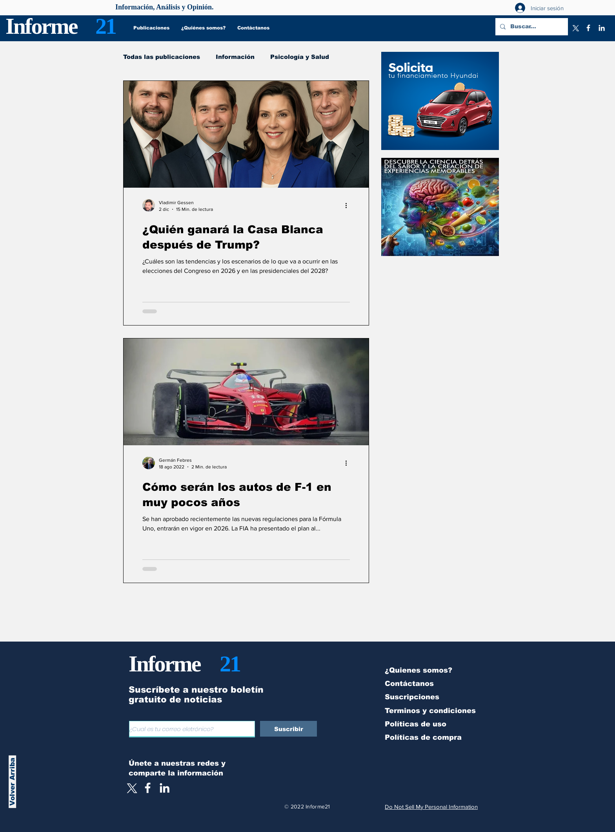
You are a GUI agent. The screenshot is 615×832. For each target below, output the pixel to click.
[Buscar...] (530, 26)
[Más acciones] (348, 205)
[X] (575, 28)
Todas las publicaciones (161, 56)
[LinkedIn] (601, 28)
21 (105, 26)
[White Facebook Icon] (148, 788)
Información (235, 56)
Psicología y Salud (299, 56)
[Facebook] (588, 28)
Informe (41, 26)
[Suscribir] (288, 729)
